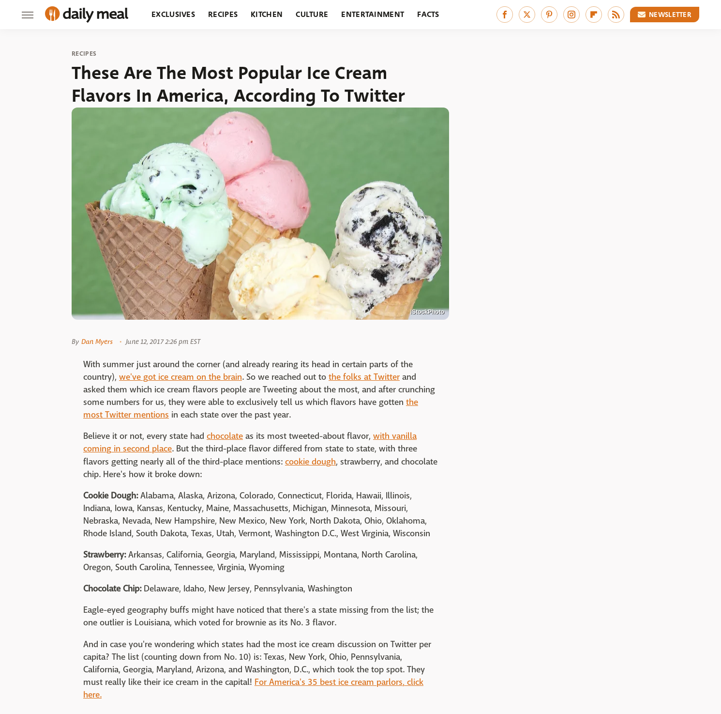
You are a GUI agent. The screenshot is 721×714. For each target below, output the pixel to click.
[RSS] (616, 14)
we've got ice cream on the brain (180, 377)
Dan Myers (97, 341)
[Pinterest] (549, 14)
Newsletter (665, 14)
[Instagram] (571, 14)
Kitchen (267, 14)
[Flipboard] (594, 14)
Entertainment (372, 14)
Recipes (223, 14)
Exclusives (173, 14)
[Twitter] (527, 14)
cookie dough (310, 461)
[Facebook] (504, 14)
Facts (428, 14)
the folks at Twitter (364, 377)
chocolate (225, 436)
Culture (312, 14)
